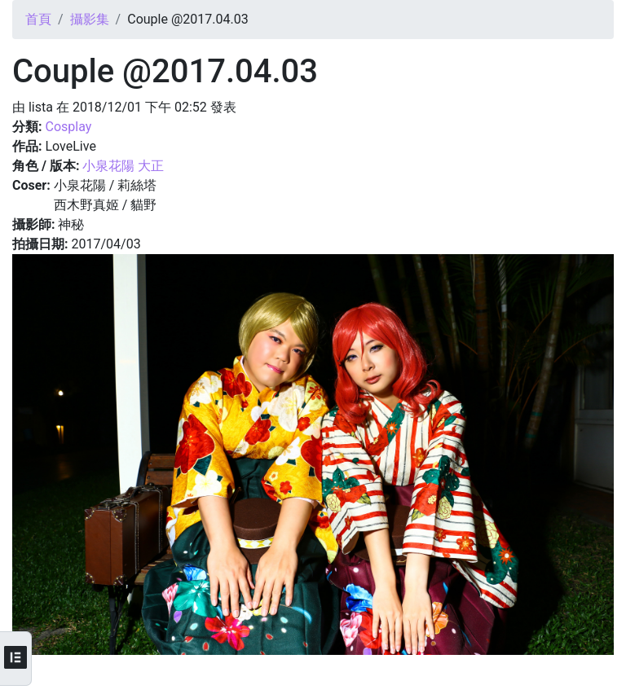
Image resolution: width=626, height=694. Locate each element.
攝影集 (89, 19)
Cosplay (68, 126)
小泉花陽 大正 (123, 166)
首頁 (38, 19)
